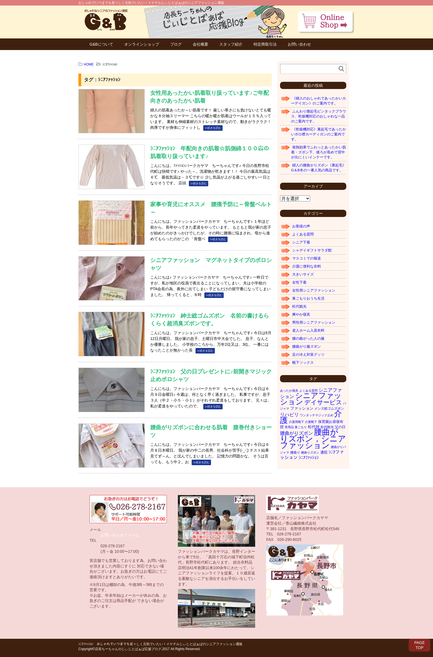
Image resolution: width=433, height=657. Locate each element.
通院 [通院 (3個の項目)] (324, 452)
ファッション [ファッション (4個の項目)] (301, 408)
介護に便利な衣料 (306, 266)
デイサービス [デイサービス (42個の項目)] (323, 402)
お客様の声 (301, 226)
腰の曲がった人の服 (308, 338)
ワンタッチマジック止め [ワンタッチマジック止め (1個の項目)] (316, 415)
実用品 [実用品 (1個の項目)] (289, 427)
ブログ (176, 44)
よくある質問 (303, 234)
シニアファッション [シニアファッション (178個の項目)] (311, 398)
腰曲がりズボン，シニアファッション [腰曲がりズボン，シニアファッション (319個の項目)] (313, 438)
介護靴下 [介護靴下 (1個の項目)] (311, 421)
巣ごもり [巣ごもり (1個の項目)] (301, 427)
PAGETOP (419, 645)
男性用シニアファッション (313, 322)
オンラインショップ (141, 44)
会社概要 (200, 44)
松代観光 (299, 306)
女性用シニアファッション (313, 290)
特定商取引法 (265, 44)
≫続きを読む (213, 127)
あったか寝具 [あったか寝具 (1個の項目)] (289, 390)
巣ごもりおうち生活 (308, 298)
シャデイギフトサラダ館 (312, 250)
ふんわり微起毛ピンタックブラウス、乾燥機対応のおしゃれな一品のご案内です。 (318, 116)
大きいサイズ (303, 274)
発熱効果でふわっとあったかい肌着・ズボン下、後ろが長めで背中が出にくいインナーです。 (318, 152)
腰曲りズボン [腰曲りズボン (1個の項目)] (310, 452)
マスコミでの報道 (306, 258)
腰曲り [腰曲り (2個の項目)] (295, 452)
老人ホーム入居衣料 (308, 330)
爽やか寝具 (301, 314)
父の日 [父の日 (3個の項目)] (340, 427)
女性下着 (299, 282)
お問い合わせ (299, 44)
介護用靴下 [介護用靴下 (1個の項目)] (296, 421)
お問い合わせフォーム (120, 535)
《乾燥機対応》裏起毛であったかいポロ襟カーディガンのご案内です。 (318, 134)
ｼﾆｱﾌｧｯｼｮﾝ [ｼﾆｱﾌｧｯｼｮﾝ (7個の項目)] (309, 457)
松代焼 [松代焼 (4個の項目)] (314, 427)
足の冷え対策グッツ (308, 354)
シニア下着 (301, 242)
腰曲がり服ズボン (306, 346)
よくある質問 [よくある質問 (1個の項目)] (308, 390)
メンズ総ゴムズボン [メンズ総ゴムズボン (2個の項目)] (329, 408)
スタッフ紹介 (230, 44)
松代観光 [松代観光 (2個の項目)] (327, 427)
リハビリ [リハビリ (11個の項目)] (289, 414)
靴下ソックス (303, 362)
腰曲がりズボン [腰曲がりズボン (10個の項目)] (296, 433)
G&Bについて (101, 44)
